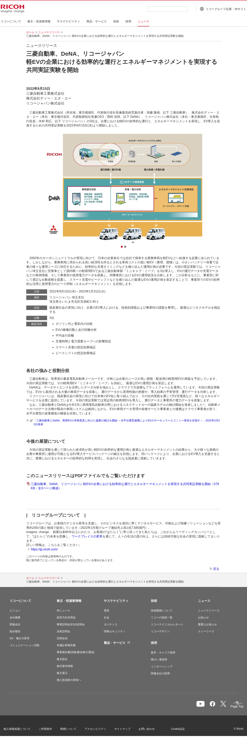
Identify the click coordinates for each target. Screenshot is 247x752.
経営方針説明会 (66, 617)
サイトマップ (128, 730)
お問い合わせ (153, 730)
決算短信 (62, 638)
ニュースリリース (49, 32)
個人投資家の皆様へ (69, 679)
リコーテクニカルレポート (167, 624)
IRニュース (63, 610)
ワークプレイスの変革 (87, 536)
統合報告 (15, 631)
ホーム (30, 32)
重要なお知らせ (207, 624)
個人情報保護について (23, 730)
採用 (154, 642)
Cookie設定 (17, 740)
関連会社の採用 (160, 673)
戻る (216, 568)
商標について (74, 730)
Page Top (230, 707)
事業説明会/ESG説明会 (71, 624)
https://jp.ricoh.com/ (44, 549)
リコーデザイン (160, 631)
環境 (106, 610)
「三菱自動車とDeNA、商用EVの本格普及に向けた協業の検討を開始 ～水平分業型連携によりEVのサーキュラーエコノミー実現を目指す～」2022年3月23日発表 (127, 422)
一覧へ (216, 706)
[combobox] (158, 9)
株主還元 (62, 673)
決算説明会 (63, 631)
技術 (154, 600)
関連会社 (15, 624)
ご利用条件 (51, 730)
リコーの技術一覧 (162, 617)
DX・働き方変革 (20, 638)
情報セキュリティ (114, 631)
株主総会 (62, 659)
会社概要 (15, 617)
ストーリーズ (206, 631)
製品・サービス (117, 642)
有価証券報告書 (66, 645)
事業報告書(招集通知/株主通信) (75, 652)
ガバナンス (110, 624)
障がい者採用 (159, 659)
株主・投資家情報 (69, 600)
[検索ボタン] (181, 8)
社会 (106, 617)
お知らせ (203, 617)
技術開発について (162, 610)
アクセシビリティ (101, 730)
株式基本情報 (65, 666)
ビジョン (15, 610)
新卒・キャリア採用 (163, 652)
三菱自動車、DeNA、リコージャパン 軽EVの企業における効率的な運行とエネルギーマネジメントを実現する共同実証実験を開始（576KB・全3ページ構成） (125, 486)
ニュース (204, 600)
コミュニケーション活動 (24, 645)
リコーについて (20, 600)
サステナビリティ (116, 600)
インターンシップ (162, 666)
